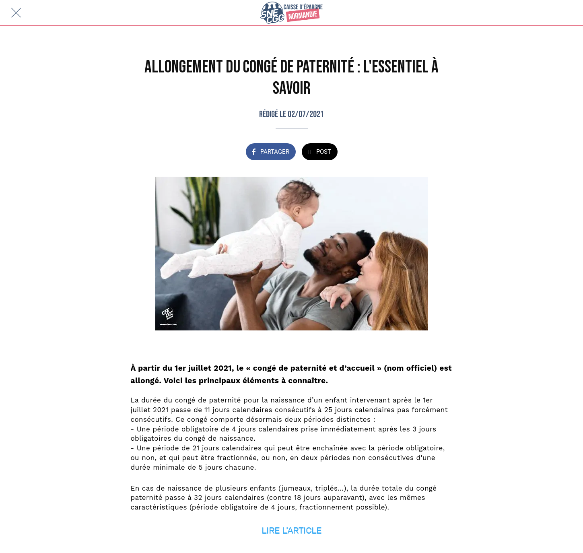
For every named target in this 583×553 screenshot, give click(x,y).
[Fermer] (16, 13)
